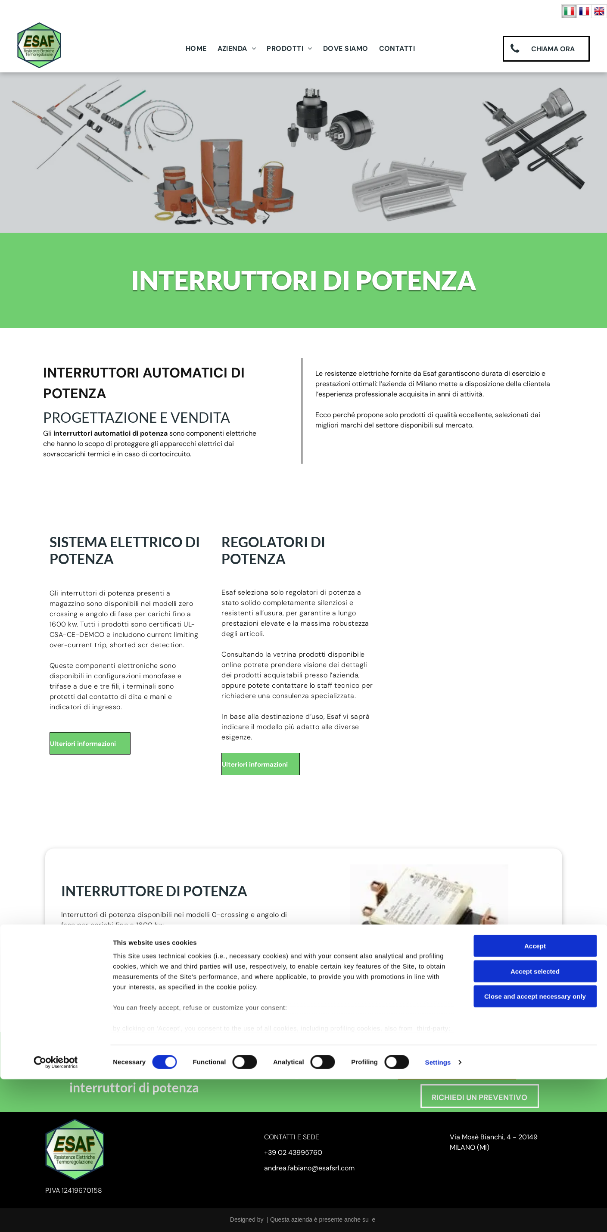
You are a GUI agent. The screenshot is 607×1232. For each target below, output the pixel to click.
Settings (438, 1215)
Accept (535, 1099)
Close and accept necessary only (535, 1149)
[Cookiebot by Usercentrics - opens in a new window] (55, 1215)
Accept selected (535, 1124)
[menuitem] (199, 48)
